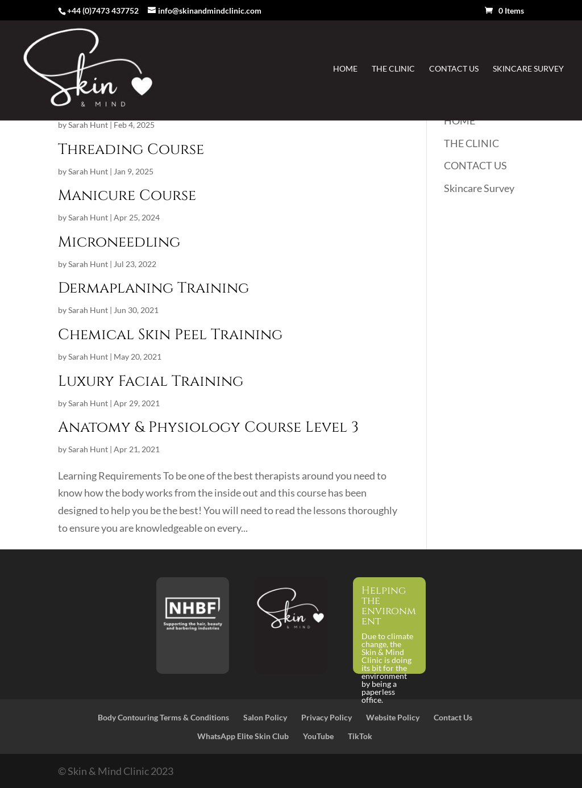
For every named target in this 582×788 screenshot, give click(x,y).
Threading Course (131, 150)
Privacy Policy (326, 717)
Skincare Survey (528, 69)
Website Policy (392, 717)
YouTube (318, 736)
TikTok (360, 736)
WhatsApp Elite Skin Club (243, 736)
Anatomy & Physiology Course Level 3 (208, 427)
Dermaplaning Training (153, 288)
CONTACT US (454, 69)
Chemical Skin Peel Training (170, 335)
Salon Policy (265, 717)
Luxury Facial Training (150, 381)
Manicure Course (127, 196)
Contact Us (453, 717)
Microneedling (119, 242)
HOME (345, 69)
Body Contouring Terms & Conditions (163, 717)
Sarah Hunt (88, 125)
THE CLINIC (393, 69)
